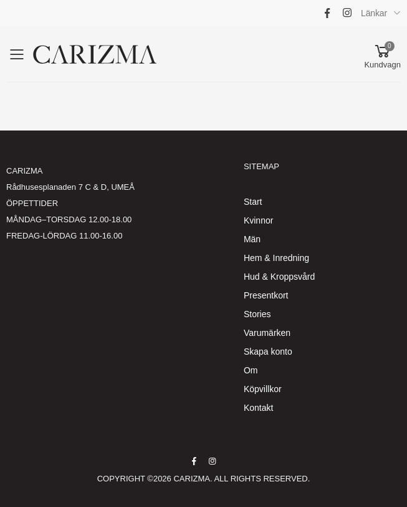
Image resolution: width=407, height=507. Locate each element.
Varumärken (267, 333)
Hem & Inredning (276, 258)
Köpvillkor (263, 389)
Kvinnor (258, 220)
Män (252, 239)
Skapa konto (268, 352)
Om (251, 370)
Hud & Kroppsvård (279, 277)
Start (253, 202)
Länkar (374, 13)
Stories (257, 314)
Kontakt (258, 408)
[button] (382, 54)
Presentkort (266, 295)
